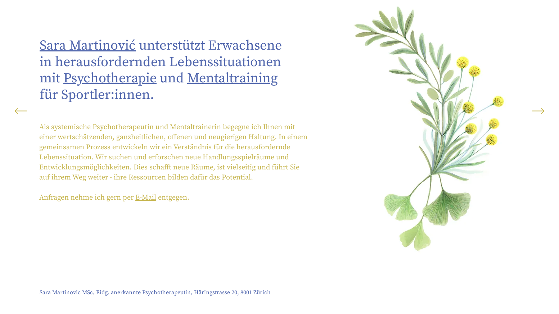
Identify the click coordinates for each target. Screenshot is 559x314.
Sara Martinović (88, 45)
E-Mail (145, 197)
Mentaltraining (232, 78)
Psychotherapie (110, 78)
